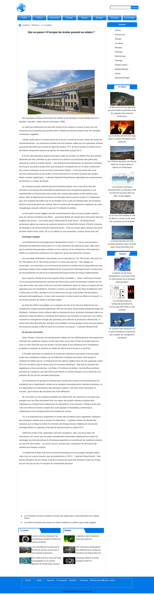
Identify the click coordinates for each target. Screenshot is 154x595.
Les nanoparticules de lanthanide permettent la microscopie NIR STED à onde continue (122, 298)
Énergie (69, 18)
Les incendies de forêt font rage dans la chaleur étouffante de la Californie (122, 132)
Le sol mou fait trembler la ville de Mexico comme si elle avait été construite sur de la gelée (122, 211)
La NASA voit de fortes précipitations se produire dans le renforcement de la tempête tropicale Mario (122, 270)
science (25, 25)
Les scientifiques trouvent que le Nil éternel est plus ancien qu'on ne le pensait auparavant (45, 550)
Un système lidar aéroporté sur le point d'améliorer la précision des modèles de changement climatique (122, 326)
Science (35, 25)
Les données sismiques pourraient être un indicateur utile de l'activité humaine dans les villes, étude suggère (122, 184)
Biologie (99, 18)
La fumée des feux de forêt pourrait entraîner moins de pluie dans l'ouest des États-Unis (122, 237)
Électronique (129, 18)
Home (24, 18)
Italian (39, 580)
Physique (114, 18)
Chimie (39, 18)
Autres (117, 73)
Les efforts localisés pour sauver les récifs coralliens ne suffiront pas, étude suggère (60, 522)
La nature (48, 25)
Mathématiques (121, 69)
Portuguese (61, 580)
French (28, 580)
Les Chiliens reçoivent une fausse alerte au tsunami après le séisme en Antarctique (122, 157)
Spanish (50, 580)
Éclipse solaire (121, 65)
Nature (84, 18)
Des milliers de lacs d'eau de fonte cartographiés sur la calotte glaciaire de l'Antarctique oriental (46, 561)
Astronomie (54, 18)
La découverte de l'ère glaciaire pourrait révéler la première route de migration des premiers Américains (122, 104)
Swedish (72, 580)
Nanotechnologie (122, 78)
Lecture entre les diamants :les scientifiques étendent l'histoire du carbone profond (46, 539)
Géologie (118, 60)
